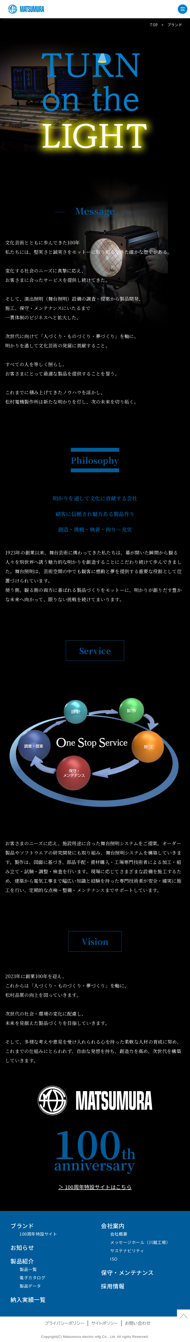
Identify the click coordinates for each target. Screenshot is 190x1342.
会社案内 (112, 1225)
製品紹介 (22, 1261)
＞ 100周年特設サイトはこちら (95, 1187)
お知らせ (22, 1247)
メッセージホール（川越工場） (140, 1242)
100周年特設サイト (38, 1234)
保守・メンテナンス (127, 1272)
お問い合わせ (137, 1323)
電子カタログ (32, 1277)
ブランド (22, 1225)
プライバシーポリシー (65, 1323)
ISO (114, 1259)
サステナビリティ (127, 1250)
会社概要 (118, 1234)
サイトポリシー (104, 1323)
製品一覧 (28, 1269)
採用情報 (112, 1286)
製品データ (30, 1286)
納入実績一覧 (28, 1299)
